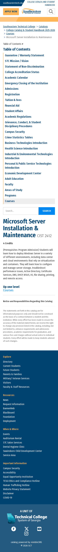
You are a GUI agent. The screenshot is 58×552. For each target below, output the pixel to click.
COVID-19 (7, 497)
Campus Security (15, 132)
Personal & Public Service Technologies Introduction (28, 165)
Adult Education (14, 179)
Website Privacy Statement (16, 489)
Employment (9, 421)
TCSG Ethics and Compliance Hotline (21, 480)
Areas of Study (13, 190)
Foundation (9, 416)
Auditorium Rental (12, 438)
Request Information (13, 404)
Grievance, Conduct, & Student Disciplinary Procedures (23, 124)
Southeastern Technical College (19, 26)
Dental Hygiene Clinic (13, 446)
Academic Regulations (18, 116)
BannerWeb (9, 408)
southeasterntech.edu (10, 3)
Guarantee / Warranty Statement (24, 55)
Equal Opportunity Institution (18, 476)
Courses (10, 33)
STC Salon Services (12, 442)
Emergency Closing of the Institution (26, 83)
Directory (7, 361)
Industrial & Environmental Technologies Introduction (29, 156)
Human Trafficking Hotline (16, 485)
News (5, 399)
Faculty (9, 184)
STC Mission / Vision (16, 61)
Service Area (9, 455)
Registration (12, 94)
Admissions (12, 88)
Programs (10, 195)
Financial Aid (12, 105)
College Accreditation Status (22, 72)
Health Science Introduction (21, 148)
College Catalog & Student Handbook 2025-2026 (30, 30)
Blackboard (9, 412)
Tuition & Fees (13, 100)
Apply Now (11, 11)
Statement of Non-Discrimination (24, 66)
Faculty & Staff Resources (16, 386)
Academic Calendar (16, 77)
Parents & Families (12, 374)
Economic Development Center (23, 173)
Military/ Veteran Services (16, 378)
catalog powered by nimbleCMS (26, 542)
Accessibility (9, 472)
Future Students (11, 370)
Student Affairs (14, 111)
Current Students (11, 365)
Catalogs (43, 26)
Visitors (7, 382)
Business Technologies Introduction (26, 143)
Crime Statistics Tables (19, 137)
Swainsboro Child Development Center (22, 450)
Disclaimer (8, 493)
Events (6, 434)
